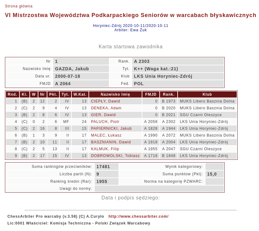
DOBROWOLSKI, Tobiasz (115, 156)
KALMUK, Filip (105, 149)
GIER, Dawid (103, 115)
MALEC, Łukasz (106, 135)
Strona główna (19, 6)
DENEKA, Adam (106, 108)
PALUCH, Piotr (105, 122)
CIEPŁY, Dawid (105, 101)
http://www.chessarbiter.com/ (139, 216)
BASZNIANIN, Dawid (111, 142)
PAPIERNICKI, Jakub (111, 128)
